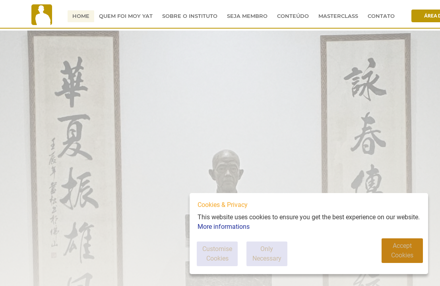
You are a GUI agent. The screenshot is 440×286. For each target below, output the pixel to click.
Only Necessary (288, 258)
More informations (224, 235)
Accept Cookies (397, 258)
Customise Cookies (225, 258)
